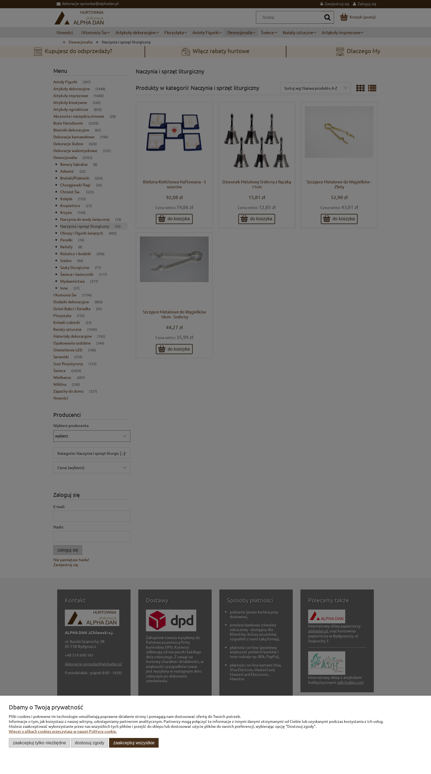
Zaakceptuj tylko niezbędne (39, 742)
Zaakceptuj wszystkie (133, 742)
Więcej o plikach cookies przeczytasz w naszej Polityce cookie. (63, 731)
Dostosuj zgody (89, 742)
